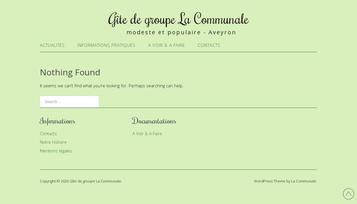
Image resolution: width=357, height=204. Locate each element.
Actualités (52, 45)
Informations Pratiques (107, 45)
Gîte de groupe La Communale (179, 18)
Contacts (209, 45)
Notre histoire (53, 142)
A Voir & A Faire (166, 45)
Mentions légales (56, 151)
